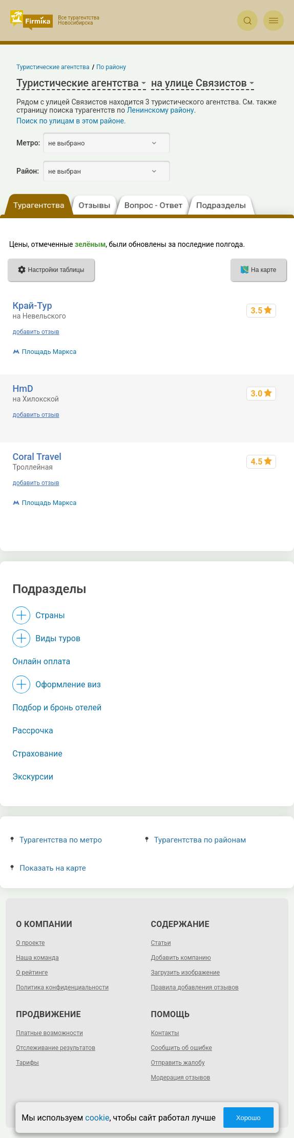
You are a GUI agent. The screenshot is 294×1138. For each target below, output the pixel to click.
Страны (50, 615)
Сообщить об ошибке (181, 1047)
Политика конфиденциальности (62, 987)
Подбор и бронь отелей (56, 707)
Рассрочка (32, 730)
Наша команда (37, 957)
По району (111, 67)
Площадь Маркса (49, 351)
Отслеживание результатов (55, 1047)
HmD (23, 388)
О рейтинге (32, 972)
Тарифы (27, 1062)
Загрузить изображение (185, 972)
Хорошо (248, 1118)
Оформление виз (68, 684)
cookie (97, 1118)
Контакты (165, 1033)
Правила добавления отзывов (195, 987)
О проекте (30, 942)
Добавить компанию (181, 957)
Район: (27, 171)
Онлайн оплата (41, 661)
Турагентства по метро (56, 840)
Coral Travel (37, 456)
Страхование (37, 753)
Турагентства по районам (195, 840)
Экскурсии (32, 777)
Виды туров (57, 638)
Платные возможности (49, 1033)
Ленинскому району (160, 110)
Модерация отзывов (181, 1077)
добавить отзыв (36, 331)
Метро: (28, 143)
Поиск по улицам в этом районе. (71, 121)
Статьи (161, 942)
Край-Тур (32, 305)
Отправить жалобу (178, 1062)
